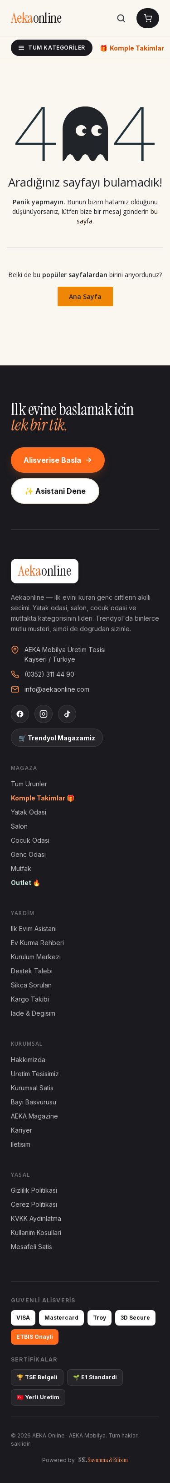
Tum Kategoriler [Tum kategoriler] (51, 47)
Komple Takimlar (132, 48)
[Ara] (121, 18)
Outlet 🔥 (25, 882)
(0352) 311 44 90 (49, 674)
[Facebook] (20, 714)
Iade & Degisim (33, 1013)
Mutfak (21, 868)
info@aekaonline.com (56, 689)
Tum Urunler (29, 784)
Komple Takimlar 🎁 (42, 798)
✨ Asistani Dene (55, 491)
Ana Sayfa (85, 296)
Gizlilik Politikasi (34, 1190)
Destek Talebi (32, 971)
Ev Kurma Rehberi (37, 942)
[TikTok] (67, 714)
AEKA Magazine (34, 1116)
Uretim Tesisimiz (35, 1074)
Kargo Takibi (30, 999)
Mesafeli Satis (31, 1246)
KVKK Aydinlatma (36, 1218)
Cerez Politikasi (34, 1204)
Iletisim (20, 1144)
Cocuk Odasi (30, 840)
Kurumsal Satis (32, 1088)
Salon (19, 826)
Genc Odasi (28, 854)
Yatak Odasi (28, 812)
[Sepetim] (147, 18)
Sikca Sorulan (31, 985)
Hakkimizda (28, 1059)
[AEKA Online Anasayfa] (36, 18)
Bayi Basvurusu (33, 1102)
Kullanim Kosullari (36, 1232)
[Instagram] (43, 714)
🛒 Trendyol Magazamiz (57, 738)
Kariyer (21, 1130)
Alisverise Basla (58, 460)
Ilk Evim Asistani (34, 928)
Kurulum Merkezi (36, 957)
